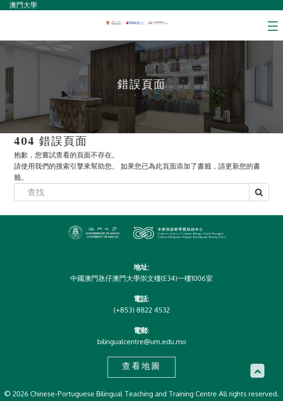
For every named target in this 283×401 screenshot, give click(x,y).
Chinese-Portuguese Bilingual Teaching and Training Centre (137, 23)
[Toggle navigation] (273, 26)
